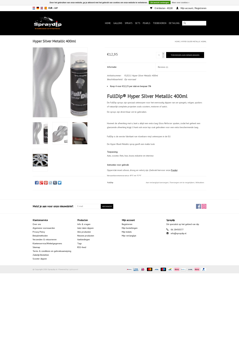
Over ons (37, 224)
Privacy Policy (39, 231)
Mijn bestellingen (129, 228)
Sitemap (36, 247)
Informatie (111, 67)
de (38, 8)
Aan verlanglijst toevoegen (157, 182)
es (46, 8)
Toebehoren (159, 23)
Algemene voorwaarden (44, 228)
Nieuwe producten (85, 235)
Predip (174, 170)
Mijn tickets (127, 231)
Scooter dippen (40, 258)
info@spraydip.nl (178, 233)
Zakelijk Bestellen (41, 255)
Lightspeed (73, 269)
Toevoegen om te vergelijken (182, 182)
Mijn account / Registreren (191, 8)
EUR (50, 8)
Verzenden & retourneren (45, 239)
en (42, 8)
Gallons (117, 23)
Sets (137, 23)
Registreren (127, 224)
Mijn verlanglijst (129, 235)
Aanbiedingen (83, 239)
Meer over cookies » (180, 3)
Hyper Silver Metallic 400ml (193, 41)
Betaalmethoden (40, 235)
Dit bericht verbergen (159, 3)
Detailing (174, 23)
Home (108, 23)
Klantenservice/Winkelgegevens (47, 243)
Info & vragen (83, 224)
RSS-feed (81, 247)
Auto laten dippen (85, 228)
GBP (56, 8)
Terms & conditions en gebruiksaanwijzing (52, 251)
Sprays (128, 23)
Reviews (163, 67)
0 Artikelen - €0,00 (161, 8)
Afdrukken (200, 182)
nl (34, 8)
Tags (79, 243)
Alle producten (84, 231)
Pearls (146, 23)
